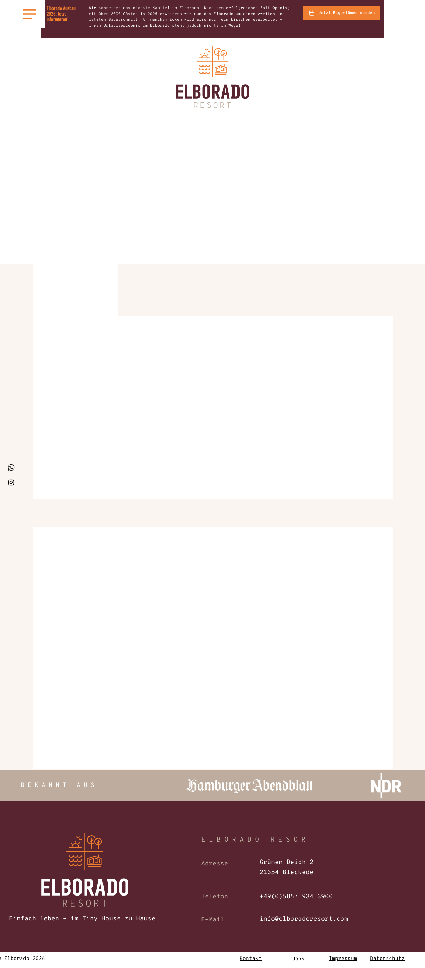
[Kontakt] (251, 959)
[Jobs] (298, 959)
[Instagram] (11, 482)
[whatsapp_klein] (11, 467)
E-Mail (212, 920)
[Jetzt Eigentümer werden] (341, 13)
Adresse (214, 864)
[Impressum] (343, 959)
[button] (29, 14)
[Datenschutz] (387, 959)
